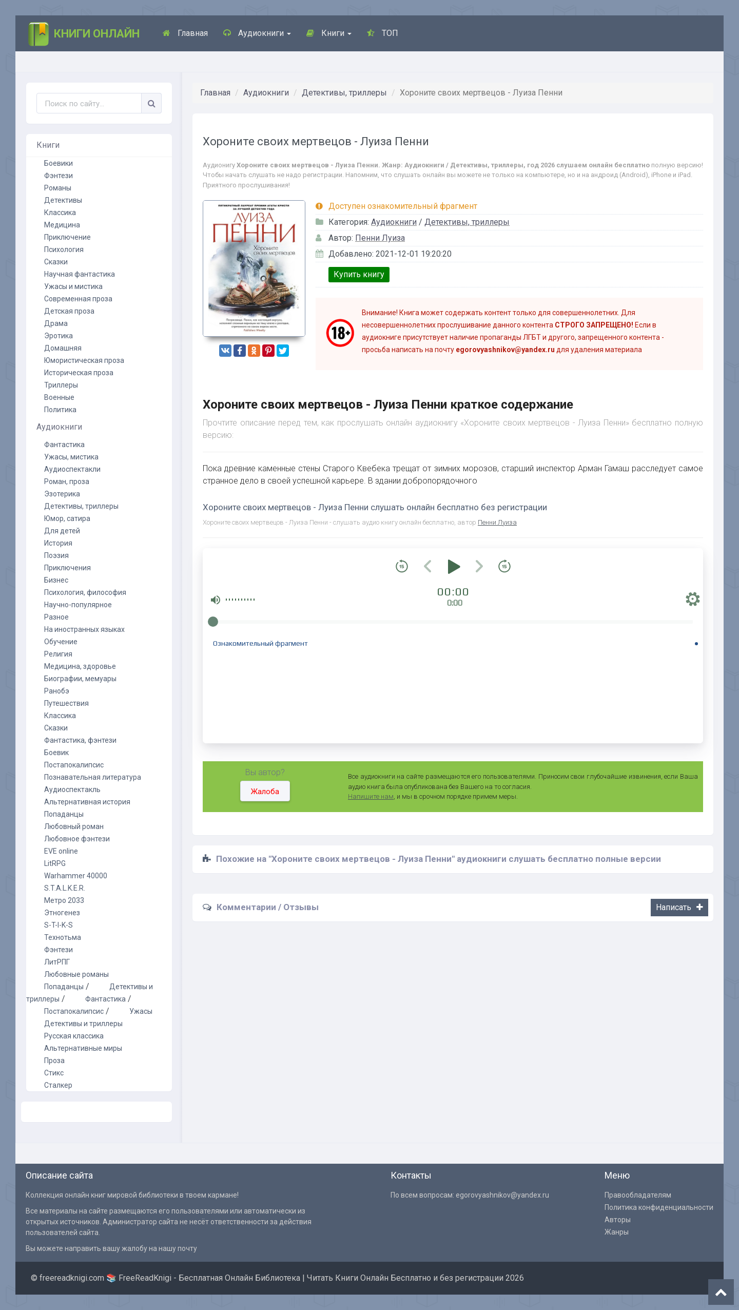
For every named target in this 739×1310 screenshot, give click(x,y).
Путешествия (66, 703)
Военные (59, 397)
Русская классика (74, 1036)
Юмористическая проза (84, 360)
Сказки (56, 262)
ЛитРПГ (57, 962)
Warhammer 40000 (75, 876)
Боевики (58, 163)
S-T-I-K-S (58, 925)
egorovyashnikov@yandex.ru (502, 1195)
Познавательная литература (92, 777)
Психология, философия (85, 592)
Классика (60, 212)
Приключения (67, 568)
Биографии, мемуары (80, 679)
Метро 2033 (64, 900)
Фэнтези (58, 175)
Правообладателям (638, 1195)
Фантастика (64, 444)
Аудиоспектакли (72, 469)
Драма (56, 323)
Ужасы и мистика (73, 286)
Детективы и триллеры (83, 1023)
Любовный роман (74, 826)
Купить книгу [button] (359, 274)
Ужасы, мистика (71, 457)
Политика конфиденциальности (659, 1207)
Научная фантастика (79, 274)
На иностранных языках (84, 629)
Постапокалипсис (74, 765)
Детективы (63, 200)
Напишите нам (371, 796)
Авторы (618, 1220)
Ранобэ (56, 691)
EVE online (61, 851)
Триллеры (61, 385)
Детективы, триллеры (344, 93)
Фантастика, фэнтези (80, 740)
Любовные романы (76, 974)
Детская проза (69, 311)
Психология (64, 249)
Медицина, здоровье (80, 666)
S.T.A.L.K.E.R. (64, 888)
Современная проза (78, 299)
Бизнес (56, 580)
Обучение (60, 642)
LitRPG (55, 863)
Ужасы (140, 1011)
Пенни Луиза (380, 238)
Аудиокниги (257, 33)
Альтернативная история (87, 802)
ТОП (382, 33)
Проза (54, 1060)
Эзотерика (62, 494)
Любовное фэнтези (77, 839)
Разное (56, 617)
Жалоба (265, 791)
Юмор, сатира (67, 518)
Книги (329, 33)
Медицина (62, 225)
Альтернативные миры (83, 1048)
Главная (185, 33)
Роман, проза (66, 481)
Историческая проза (78, 373)
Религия (58, 654)
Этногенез (62, 913)
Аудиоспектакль (72, 789)
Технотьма (62, 937)
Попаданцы (64, 814)
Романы (57, 188)
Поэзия (56, 555)
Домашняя (63, 348)
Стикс (54, 1073)
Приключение (67, 237)
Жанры (617, 1232)
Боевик (56, 752)
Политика (60, 410)
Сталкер (58, 1085)
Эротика (58, 336)
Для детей (62, 531)
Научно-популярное (78, 605)
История (58, 543)
